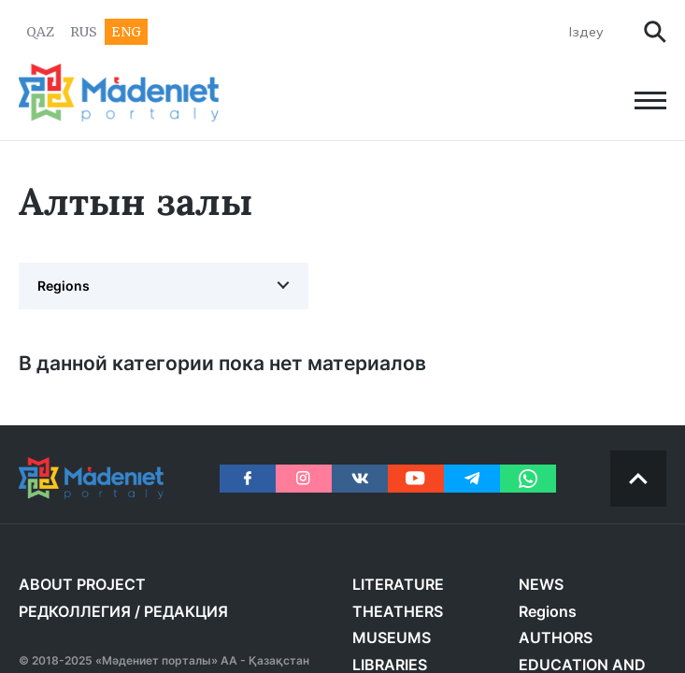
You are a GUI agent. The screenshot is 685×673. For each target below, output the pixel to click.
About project (82, 584)
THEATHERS (397, 611)
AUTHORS (555, 637)
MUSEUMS (391, 637)
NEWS (541, 584)
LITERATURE (398, 584)
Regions (63, 286)
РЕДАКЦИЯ (186, 611)
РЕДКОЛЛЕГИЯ (75, 611)
